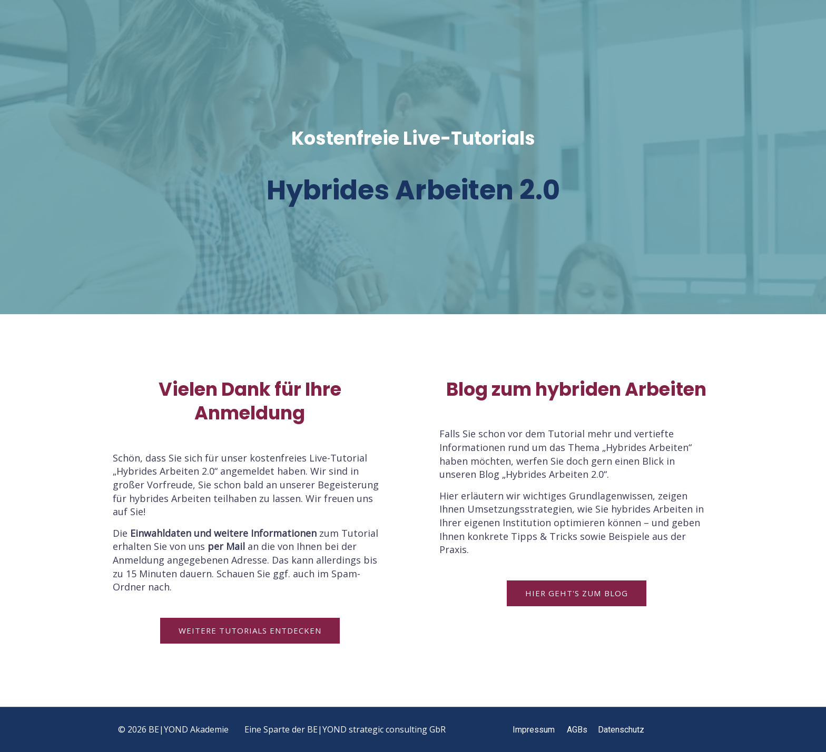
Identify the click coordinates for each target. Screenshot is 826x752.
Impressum (534, 730)
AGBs (577, 730)
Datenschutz (621, 730)
